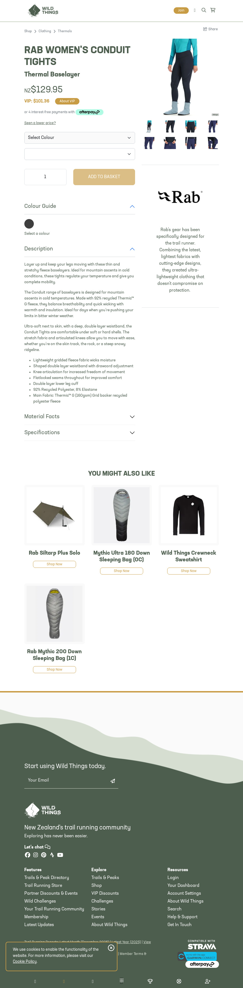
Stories (98, 909)
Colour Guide (40, 206)
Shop (28, 31)
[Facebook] (27, 855)
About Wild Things (109, 925)
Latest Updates (39, 925)
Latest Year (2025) (126, 942)
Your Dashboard (183, 886)
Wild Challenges (40, 901)
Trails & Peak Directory (46, 878)
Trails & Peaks (105, 878)
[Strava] (52, 855)
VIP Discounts (105, 893)
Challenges (102, 901)
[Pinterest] (44, 855)
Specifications (42, 433)
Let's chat (37, 847)
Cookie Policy (25, 962)
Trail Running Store (43, 886)
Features (33, 870)
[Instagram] (35, 855)
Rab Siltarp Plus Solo (54, 553)
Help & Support (182, 917)
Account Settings (184, 893)
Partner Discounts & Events (51, 893)
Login (173, 878)
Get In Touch (179, 925)
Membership (36, 917)
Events (97, 917)
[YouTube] (60, 855)
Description (38, 249)
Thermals (65, 31)
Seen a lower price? (40, 123)
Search (174, 909)
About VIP (67, 101)
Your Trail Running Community (54, 909)
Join (181, 10)
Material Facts (42, 417)
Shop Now (54, 564)
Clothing (45, 31)
